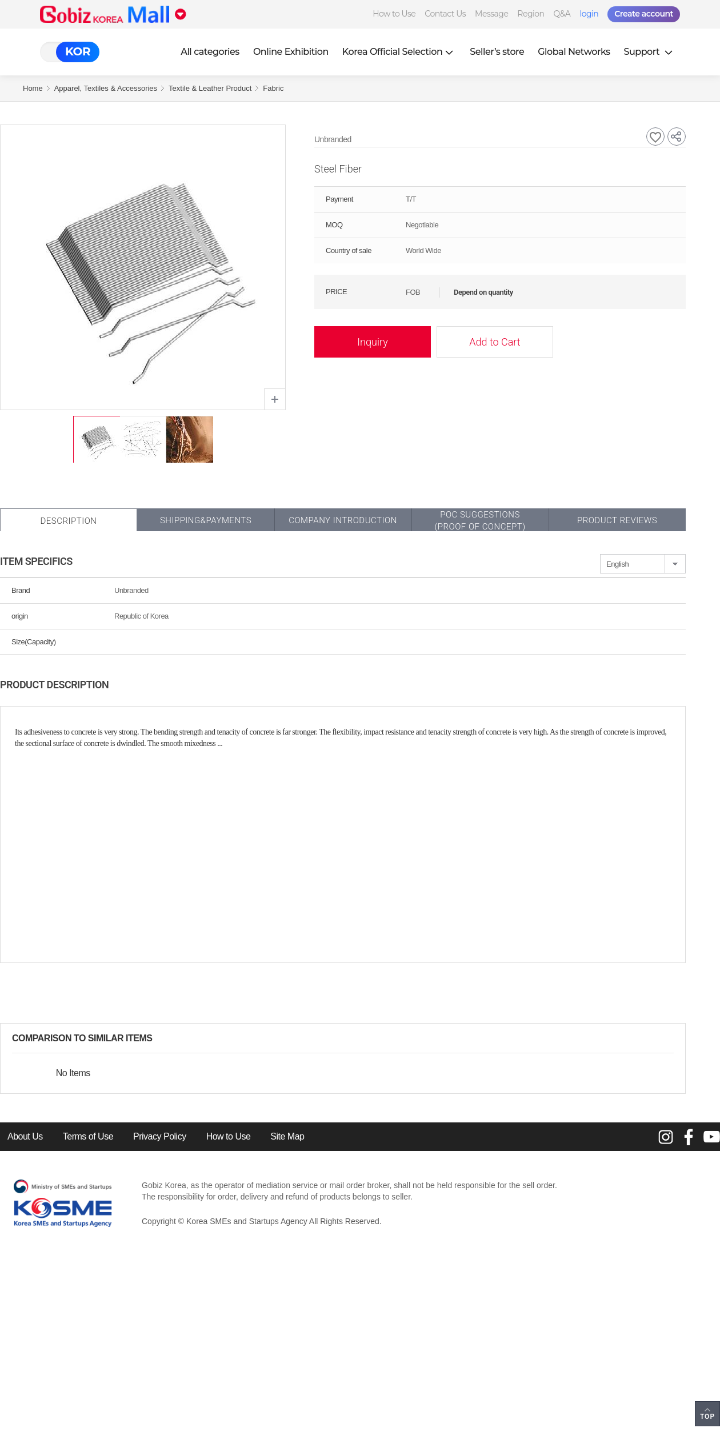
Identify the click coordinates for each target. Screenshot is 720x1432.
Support (649, 51)
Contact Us (445, 14)
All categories (210, 51)
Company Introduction (343, 520)
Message (491, 14)
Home (33, 88)
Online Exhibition (291, 51)
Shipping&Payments (205, 520)
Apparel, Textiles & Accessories (105, 88)
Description (68, 521)
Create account (643, 14)
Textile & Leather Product (210, 88)
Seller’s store (497, 51)
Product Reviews (617, 520)
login (588, 14)
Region (530, 14)
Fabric (273, 88)
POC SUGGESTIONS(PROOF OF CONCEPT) (479, 521)
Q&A (562, 14)
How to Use (394, 14)
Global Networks (574, 51)
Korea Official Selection (399, 51)
